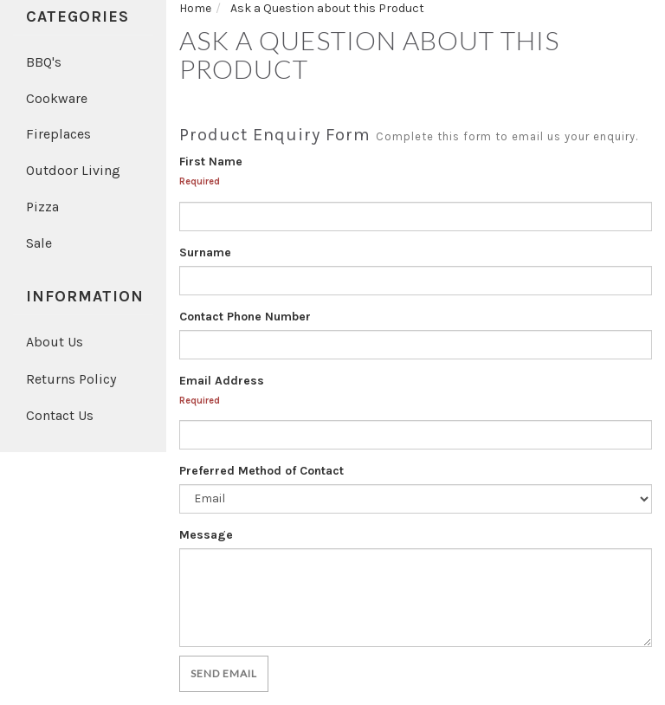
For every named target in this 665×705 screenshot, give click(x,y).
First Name (210, 161)
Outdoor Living (73, 170)
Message (206, 534)
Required (199, 181)
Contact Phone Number (245, 316)
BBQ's (43, 62)
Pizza (42, 206)
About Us (54, 341)
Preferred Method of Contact (261, 470)
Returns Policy (71, 379)
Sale (39, 243)
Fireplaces (58, 134)
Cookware (56, 98)
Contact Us (60, 415)
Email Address (221, 380)
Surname (205, 252)
